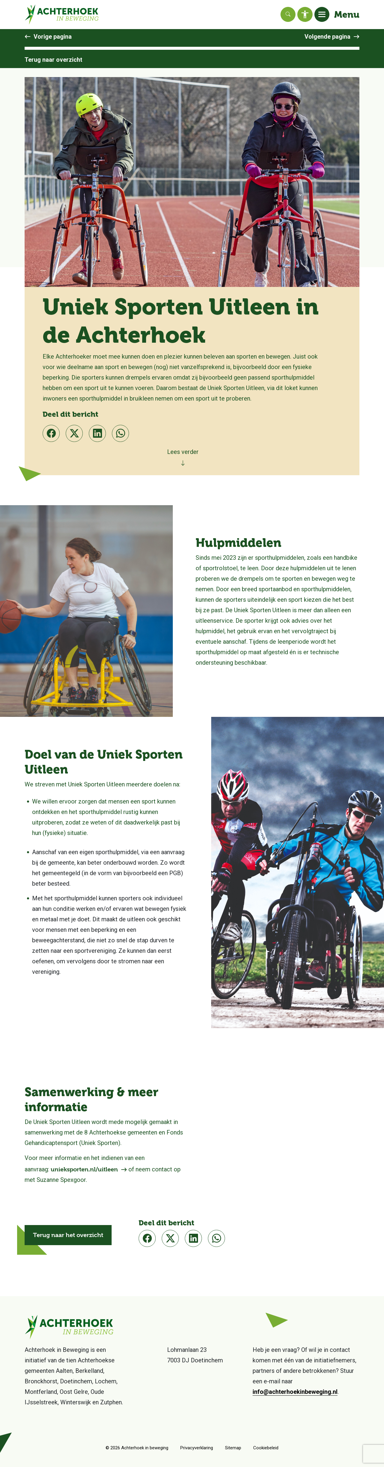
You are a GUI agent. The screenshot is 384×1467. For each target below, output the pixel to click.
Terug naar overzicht (53, 59)
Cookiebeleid (265, 1448)
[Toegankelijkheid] (305, 14)
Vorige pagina (53, 36)
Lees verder (183, 451)
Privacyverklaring (196, 1448)
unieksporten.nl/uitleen (84, 1169)
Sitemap (233, 1448)
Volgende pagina (327, 36)
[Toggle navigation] (321, 14)
